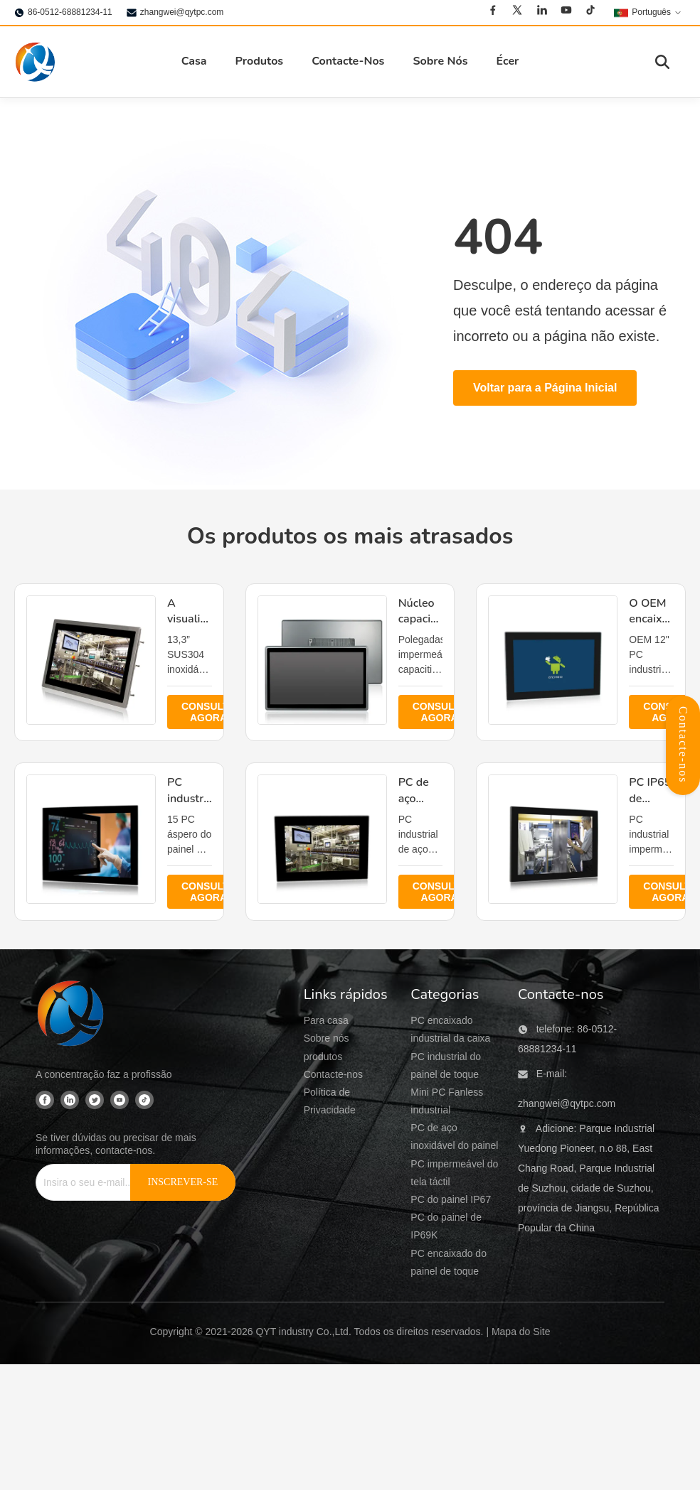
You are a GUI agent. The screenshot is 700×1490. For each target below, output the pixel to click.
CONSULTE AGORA (208, 712)
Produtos (259, 61)
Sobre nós (326, 1038)
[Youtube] (566, 12)
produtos (323, 1056)
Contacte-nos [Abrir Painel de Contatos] (683, 744)
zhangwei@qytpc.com (182, 12)
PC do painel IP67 (450, 1199)
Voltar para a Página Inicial (545, 388)
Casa (194, 61)
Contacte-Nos (348, 61)
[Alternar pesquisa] (662, 62)
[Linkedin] (542, 12)
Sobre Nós (440, 61)
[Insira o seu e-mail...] (92, 1182)
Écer (507, 61)
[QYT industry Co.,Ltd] (71, 1015)
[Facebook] (493, 12)
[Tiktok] (590, 12)
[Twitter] (517, 12)
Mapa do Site (521, 1331)
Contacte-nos (333, 1074)
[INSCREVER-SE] (183, 1182)
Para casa (326, 1020)
